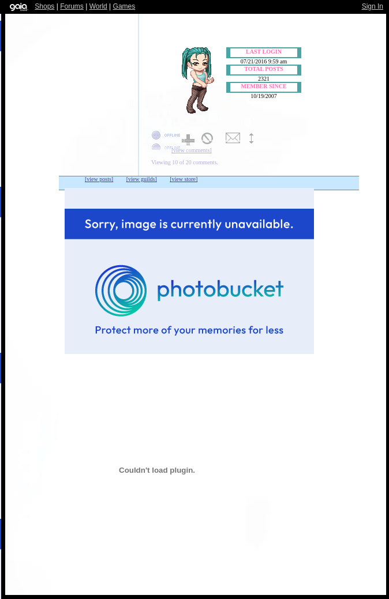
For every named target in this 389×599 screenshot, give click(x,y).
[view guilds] (141, 179)
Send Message (234, 139)
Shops (44, 6)
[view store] (183, 179)
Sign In (372, 6)
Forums (72, 6)
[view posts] (99, 179)
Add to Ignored (211, 139)
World (98, 6)
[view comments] (191, 150)
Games (124, 6)
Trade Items (257, 139)
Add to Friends (189, 139)
